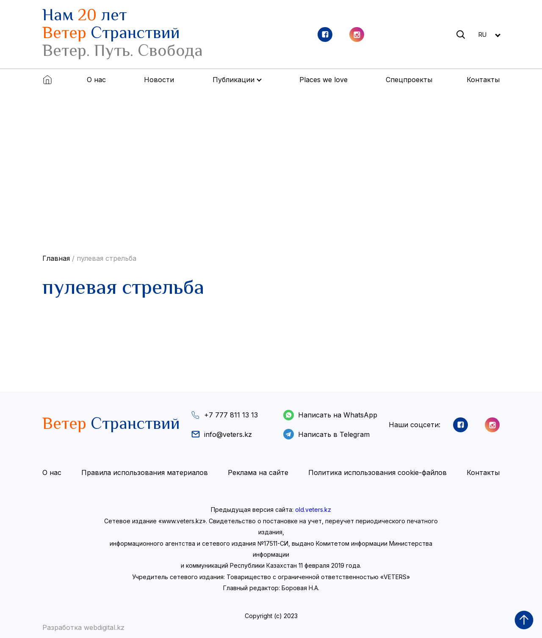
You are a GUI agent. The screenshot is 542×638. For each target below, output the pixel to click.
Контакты (483, 79)
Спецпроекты (409, 79)
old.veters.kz (313, 509)
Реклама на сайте (258, 472)
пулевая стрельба (106, 258)
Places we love (323, 79)
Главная (56, 258)
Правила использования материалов (144, 472)
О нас (96, 79)
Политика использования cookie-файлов (377, 472)
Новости (159, 79)
